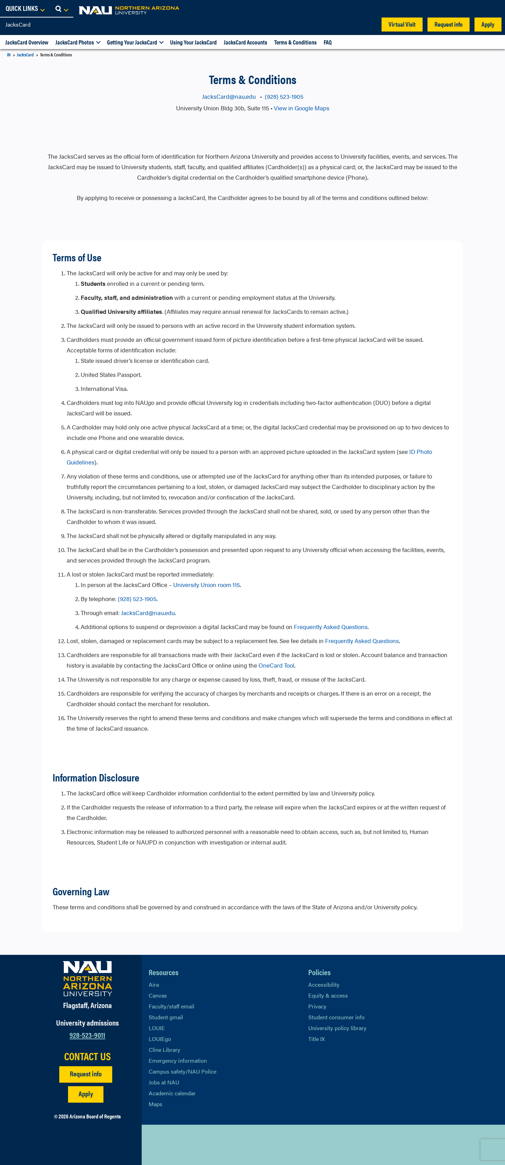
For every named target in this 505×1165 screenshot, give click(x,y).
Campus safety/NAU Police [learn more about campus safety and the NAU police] (182, 1071)
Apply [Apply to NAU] (86, 1093)
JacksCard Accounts (245, 42)
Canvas (158, 995)
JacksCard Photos (74, 42)
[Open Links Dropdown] (457, 9)
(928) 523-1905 (284, 96)
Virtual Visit (402, 24)
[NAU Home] (56, 10)
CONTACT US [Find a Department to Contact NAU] (87, 1056)
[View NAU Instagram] (196, 1145)
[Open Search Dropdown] (493, 9)
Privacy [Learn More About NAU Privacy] (317, 1006)
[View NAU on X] (154, 1145)
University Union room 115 (206, 584)
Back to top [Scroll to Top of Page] (432, 1145)
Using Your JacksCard (193, 42)
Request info (449, 24)
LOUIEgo (160, 1038)
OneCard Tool (276, 665)
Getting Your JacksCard (132, 42)
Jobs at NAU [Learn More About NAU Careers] (164, 1082)
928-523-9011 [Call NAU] (87, 1034)
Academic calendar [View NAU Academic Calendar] (172, 1093)
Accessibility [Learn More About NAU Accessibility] (323, 984)
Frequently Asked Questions (331, 626)
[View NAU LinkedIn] (182, 1145)
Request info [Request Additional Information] (86, 1073)
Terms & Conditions (295, 42)
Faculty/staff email (171, 1006)
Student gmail (166, 1017)
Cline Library (164, 1049)
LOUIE (157, 1028)
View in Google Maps (301, 108)
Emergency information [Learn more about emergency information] (178, 1060)
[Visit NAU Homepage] (87, 978)
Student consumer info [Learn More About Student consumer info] (336, 1017)
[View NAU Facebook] (168, 1145)
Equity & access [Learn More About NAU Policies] (328, 995)
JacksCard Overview (26, 42)
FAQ (328, 42)
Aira (154, 984)
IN (9, 54)
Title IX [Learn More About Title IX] (316, 1038)
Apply (488, 24)
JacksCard (18, 24)
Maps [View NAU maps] (155, 1104)
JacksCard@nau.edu (229, 96)
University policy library (337, 1028)
